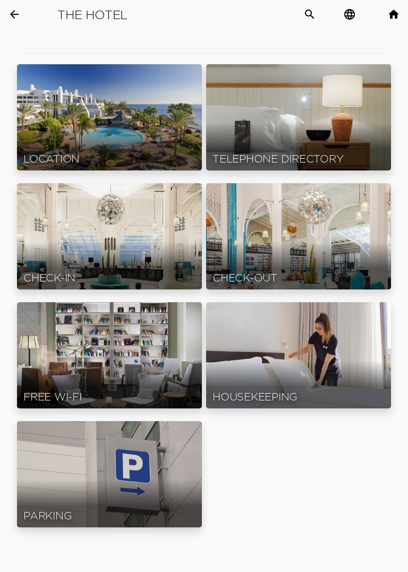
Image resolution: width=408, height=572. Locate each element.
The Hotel (92, 14)
